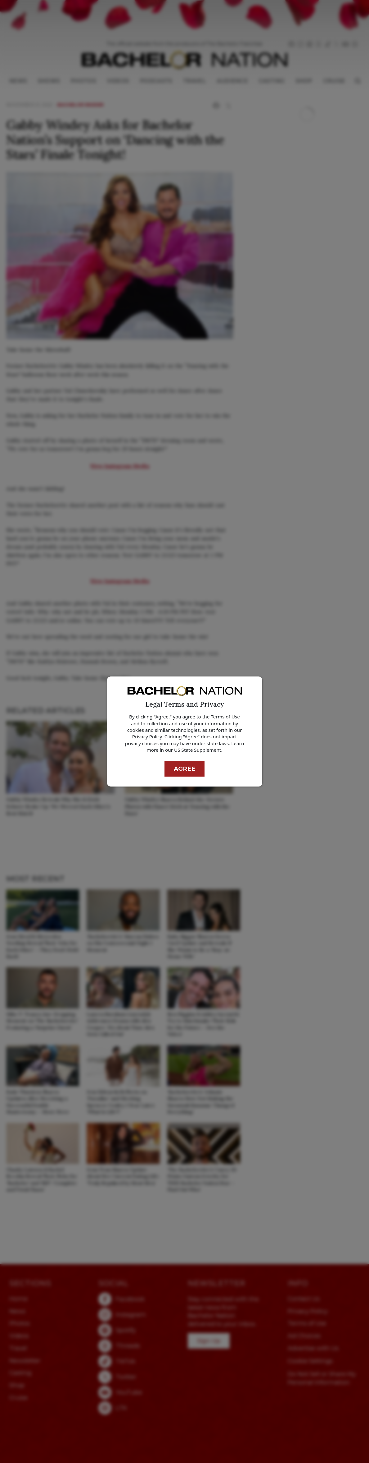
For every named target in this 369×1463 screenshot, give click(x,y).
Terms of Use (225, 716)
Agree (184, 768)
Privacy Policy (147, 736)
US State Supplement (197, 750)
